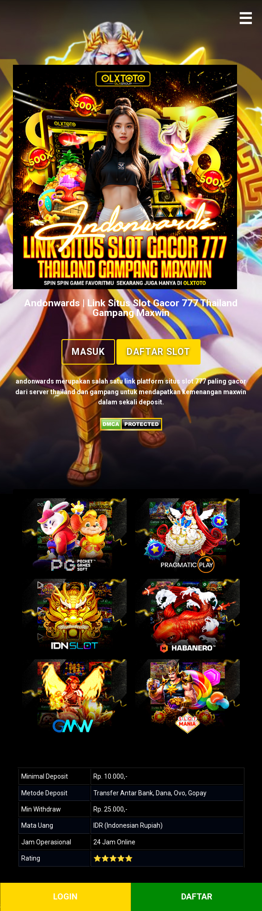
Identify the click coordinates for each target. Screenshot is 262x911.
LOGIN (65, 896)
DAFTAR (196, 896)
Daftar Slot (158, 352)
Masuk (88, 352)
